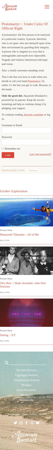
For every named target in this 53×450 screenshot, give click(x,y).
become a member (33, 114)
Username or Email (12, 125)
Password (7, 137)
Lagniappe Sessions (26, 375)
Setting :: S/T (8, 335)
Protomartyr (34, 81)
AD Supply (26, 395)
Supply (42, 414)
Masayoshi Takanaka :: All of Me (19, 234)
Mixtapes (26, 385)
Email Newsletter (26, 390)
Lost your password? (40, 154)
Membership (26, 399)
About (24, 414)
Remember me (12, 148)
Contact (32, 414)
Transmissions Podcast (26, 380)
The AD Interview (26, 370)
